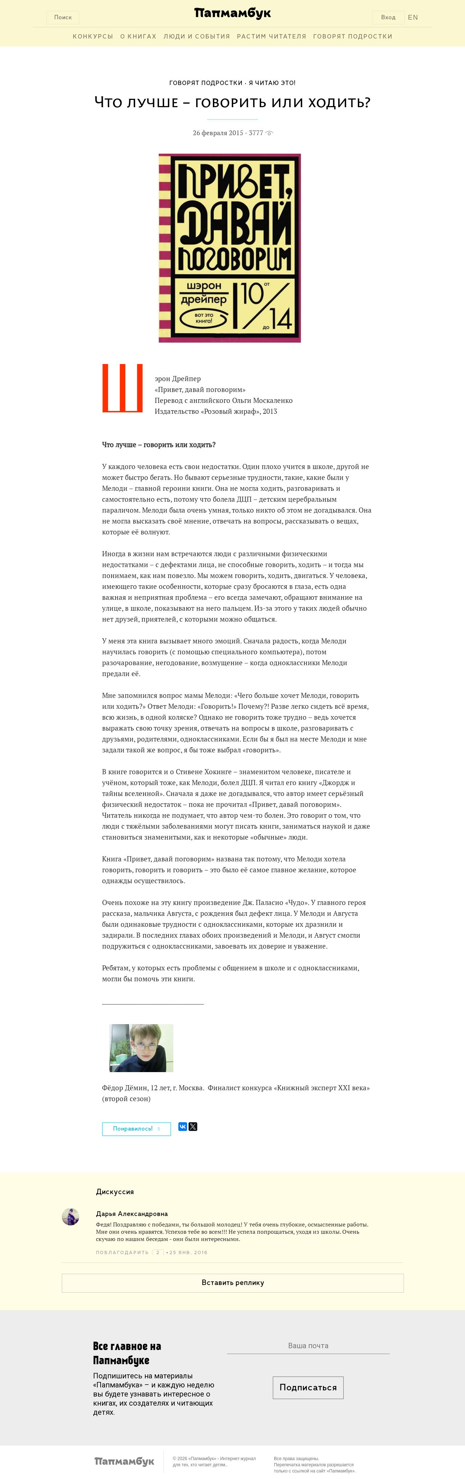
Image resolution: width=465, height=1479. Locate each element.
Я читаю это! (272, 83)
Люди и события (196, 36)
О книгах (138, 36)
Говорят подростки (353, 36)
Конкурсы (93, 36)
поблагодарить (123, 1253)
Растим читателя (272, 36)
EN (413, 17)
